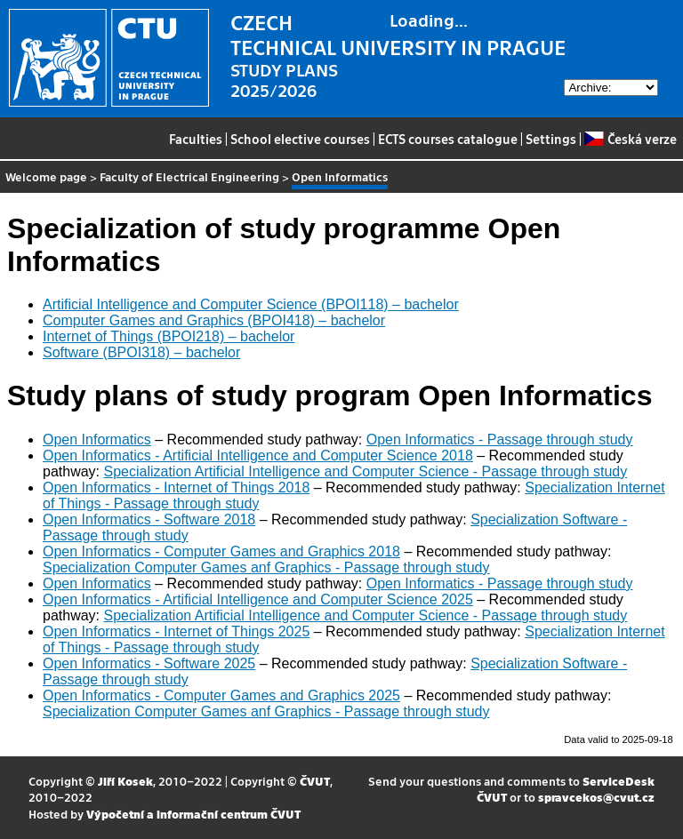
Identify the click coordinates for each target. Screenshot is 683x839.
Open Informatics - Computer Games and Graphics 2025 (221, 695)
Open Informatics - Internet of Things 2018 (176, 487)
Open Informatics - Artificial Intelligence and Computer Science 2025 (258, 599)
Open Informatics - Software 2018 (149, 519)
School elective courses (300, 139)
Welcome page (46, 176)
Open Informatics (97, 439)
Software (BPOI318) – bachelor (141, 352)
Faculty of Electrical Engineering (189, 176)
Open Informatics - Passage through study (499, 439)
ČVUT (315, 780)
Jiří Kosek (125, 780)
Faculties (195, 139)
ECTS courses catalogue (448, 139)
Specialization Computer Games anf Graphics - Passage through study (266, 567)
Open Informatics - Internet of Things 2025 (176, 631)
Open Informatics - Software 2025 (149, 663)
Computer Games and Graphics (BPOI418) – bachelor (214, 320)
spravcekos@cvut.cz (596, 796)
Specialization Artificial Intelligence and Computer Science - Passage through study (365, 471)
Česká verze (630, 139)
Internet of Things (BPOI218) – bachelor (168, 336)
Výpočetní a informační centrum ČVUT (193, 813)
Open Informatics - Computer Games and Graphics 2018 (221, 551)
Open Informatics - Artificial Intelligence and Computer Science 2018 (258, 455)
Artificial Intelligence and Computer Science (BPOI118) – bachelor (251, 304)
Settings (551, 139)
